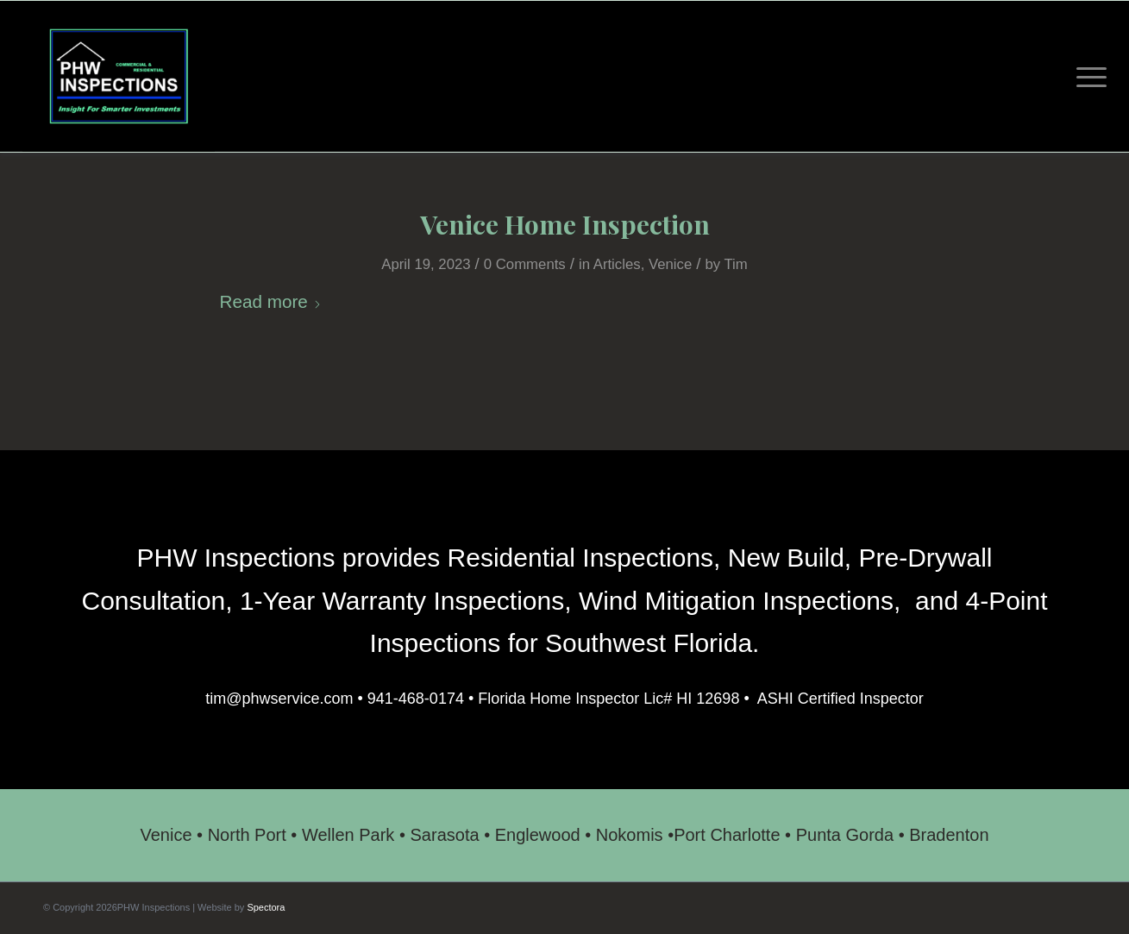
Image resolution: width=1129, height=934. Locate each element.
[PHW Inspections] (118, 76)
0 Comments (525, 264)
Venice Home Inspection (565, 224)
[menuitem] (1086, 76)
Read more (271, 301)
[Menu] (1086, 76)
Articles (617, 264)
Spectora (266, 907)
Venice (670, 264)
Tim (735, 264)
